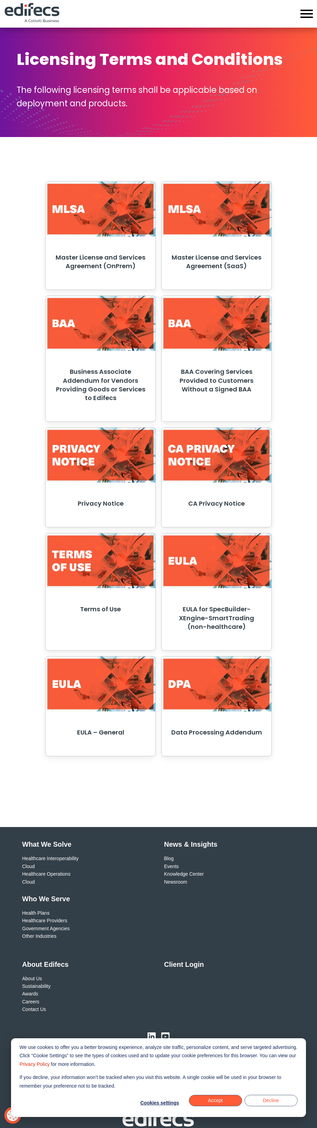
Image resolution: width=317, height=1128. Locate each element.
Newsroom (175, 882)
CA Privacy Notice (216, 503)
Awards (30, 993)
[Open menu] (306, 14)
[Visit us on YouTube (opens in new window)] (165, 1036)
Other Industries (39, 936)
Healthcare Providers (44, 920)
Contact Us (34, 1009)
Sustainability (36, 986)
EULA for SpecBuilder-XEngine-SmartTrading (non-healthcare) (216, 618)
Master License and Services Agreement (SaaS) (216, 261)
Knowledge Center (184, 874)
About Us (32, 978)
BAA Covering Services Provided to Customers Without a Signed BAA (216, 380)
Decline (271, 1100)
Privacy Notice (101, 503)
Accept (215, 1100)
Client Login (184, 964)
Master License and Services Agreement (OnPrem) (100, 261)
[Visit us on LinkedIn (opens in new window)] (151, 1036)
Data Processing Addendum (216, 732)
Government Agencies (46, 928)
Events (171, 866)
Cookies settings (159, 1103)
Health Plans (35, 913)
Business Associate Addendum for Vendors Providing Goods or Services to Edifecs (100, 384)
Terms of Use (100, 609)
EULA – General (100, 732)
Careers (30, 1001)
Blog (169, 858)
